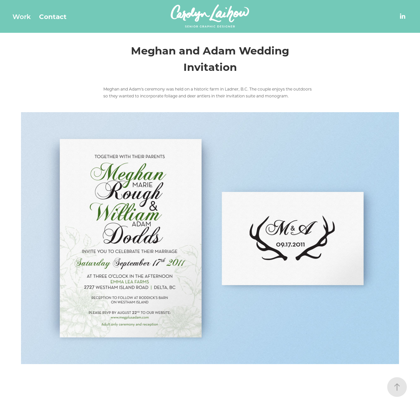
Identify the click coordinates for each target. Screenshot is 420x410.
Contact (53, 16)
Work (21, 16)
